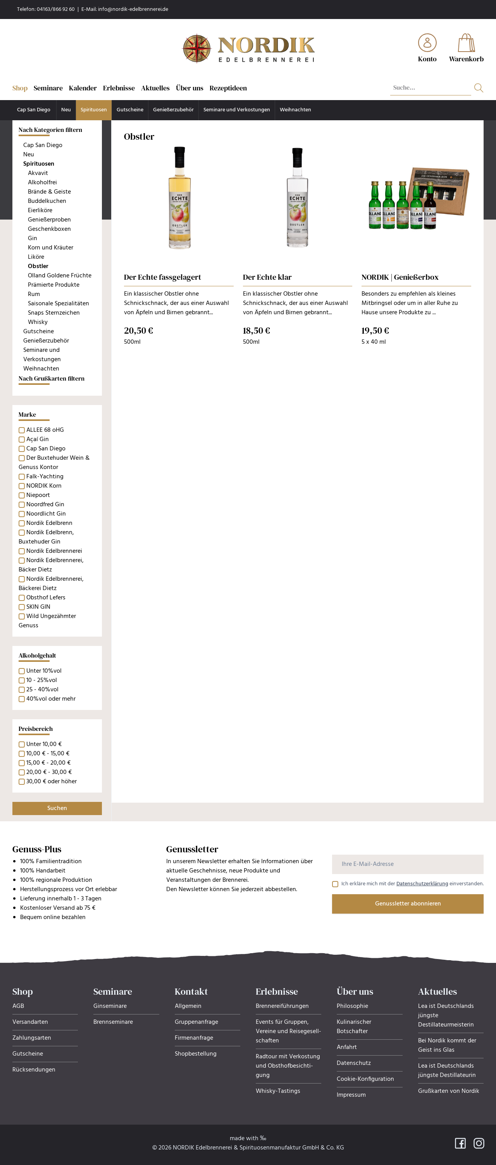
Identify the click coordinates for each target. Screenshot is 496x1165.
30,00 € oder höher (51, 782)
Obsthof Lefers (45, 598)
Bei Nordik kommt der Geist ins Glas (447, 1045)
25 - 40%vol (42, 690)
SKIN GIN (38, 607)
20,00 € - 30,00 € (49, 772)
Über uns (189, 88)
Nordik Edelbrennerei (54, 551)
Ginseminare (110, 1006)
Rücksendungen (33, 1070)
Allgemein (188, 1006)
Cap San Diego (34, 110)
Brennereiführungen (282, 1006)
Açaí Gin (37, 439)
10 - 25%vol (41, 680)
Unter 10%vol (44, 671)
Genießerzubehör (173, 110)
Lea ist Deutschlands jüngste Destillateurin (447, 1070)
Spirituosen (94, 110)
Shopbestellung (196, 1054)
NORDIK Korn (44, 486)
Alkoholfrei (42, 183)
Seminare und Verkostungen (236, 110)
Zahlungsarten (31, 1038)
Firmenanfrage (194, 1038)
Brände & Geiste (49, 192)
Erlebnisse (119, 88)
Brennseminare (113, 1022)
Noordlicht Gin (46, 514)
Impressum (351, 1095)
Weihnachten (295, 110)
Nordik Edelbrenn (49, 523)
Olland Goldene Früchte (59, 276)
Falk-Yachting (45, 477)
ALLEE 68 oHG (45, 430)
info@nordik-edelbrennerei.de (133, 9)
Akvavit (38, 173)
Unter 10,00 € (44, 744)
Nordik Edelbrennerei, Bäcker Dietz (51, 565)
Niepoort (38, 495)
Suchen (57, 808)
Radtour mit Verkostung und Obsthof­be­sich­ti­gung (288, 1066)
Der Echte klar (267, 277)
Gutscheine (130, 110)
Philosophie (352, 1006)
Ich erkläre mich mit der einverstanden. (412, 884)
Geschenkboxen (49, 229)
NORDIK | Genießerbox (400, 277)
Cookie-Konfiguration (365, 1079)
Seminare (48, 88)
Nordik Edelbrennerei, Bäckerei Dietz (51, 584)
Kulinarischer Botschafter (354, 1027)
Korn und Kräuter (50, 248)
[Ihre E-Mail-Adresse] (408, 864)
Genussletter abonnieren (408, 904)
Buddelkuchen (47, 201)
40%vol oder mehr (51, 699)
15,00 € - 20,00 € (48, 763)
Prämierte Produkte (53, 285)
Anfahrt (347, 1047)
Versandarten (30, 1022)
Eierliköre (40, 211)
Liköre (36, 257)
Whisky (38, 322)
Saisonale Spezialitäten (58, 304)
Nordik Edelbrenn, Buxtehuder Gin (46, 537)
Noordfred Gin (45, 505)
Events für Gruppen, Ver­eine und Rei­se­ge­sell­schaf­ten (288, 1031)
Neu (66, 110)
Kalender (83, 88)
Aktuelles (155, 88)
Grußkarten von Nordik (448, 1091)
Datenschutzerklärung (422, 883)
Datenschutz (354, 1063)
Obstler (38, 266)
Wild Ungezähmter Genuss (47, 621)
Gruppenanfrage (196, 1022)
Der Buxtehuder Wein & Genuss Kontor (54, 463)
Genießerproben (49, 220)
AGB (18, 1006)
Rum (34, 294)
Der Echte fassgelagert (162, 277)
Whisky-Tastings (278, 1091)
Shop (20, 88)
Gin (32, 239)
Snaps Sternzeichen (54, 313)
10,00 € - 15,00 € (47, 754)
